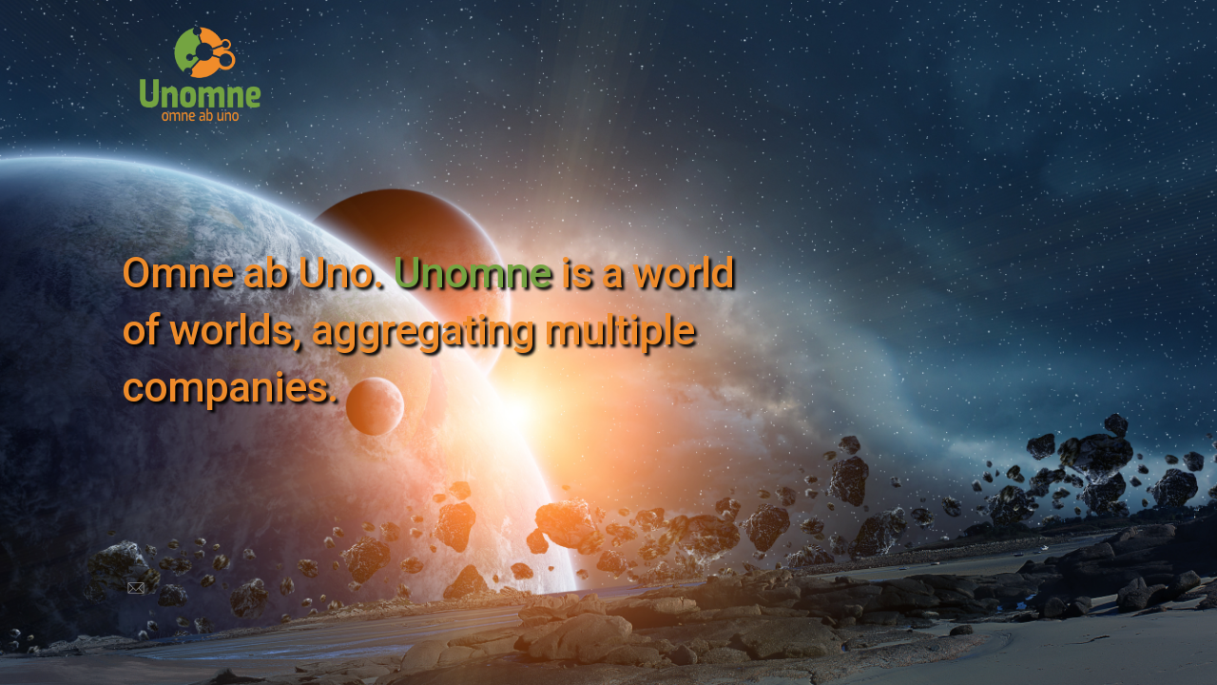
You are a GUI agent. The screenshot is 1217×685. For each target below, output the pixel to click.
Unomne (472, 272)
